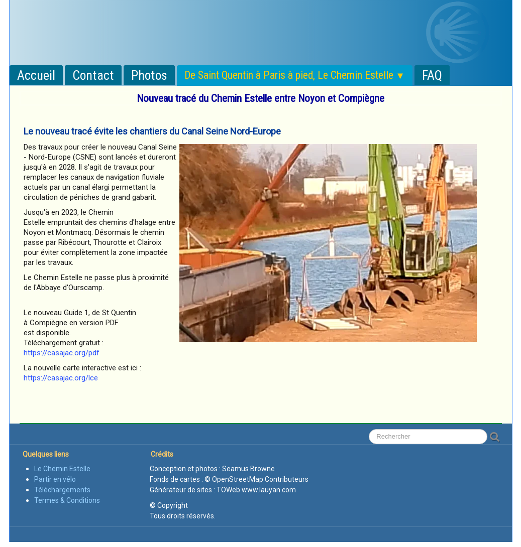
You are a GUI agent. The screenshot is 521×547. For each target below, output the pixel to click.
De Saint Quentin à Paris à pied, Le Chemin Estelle (294, 75)
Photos (149, 75)
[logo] (117, 16)
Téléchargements (62, 490)
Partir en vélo (55, 479)
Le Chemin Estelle (62, 469)
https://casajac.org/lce (61, 377)
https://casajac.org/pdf (61, 352)
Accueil (36, 75)
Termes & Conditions (67, 500)
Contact (93, 75)
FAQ (432, 75)
